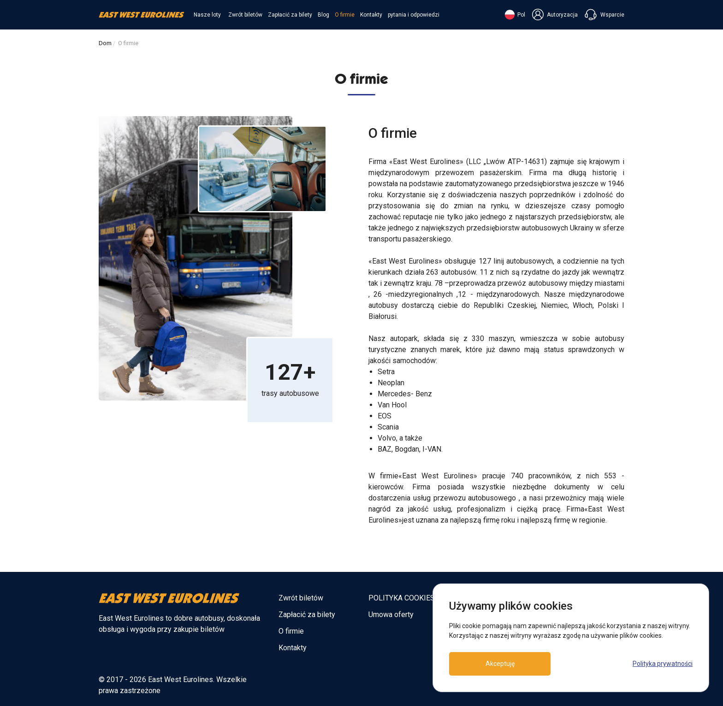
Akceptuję (500, 663)
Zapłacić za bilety (290, 15)
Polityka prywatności (663, 663)
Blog (323, 15)
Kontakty (371, 15)
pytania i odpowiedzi (413, 15)
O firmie (345, 15)
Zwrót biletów (245, 15)
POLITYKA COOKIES (401, 598)
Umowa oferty (391, 614)
